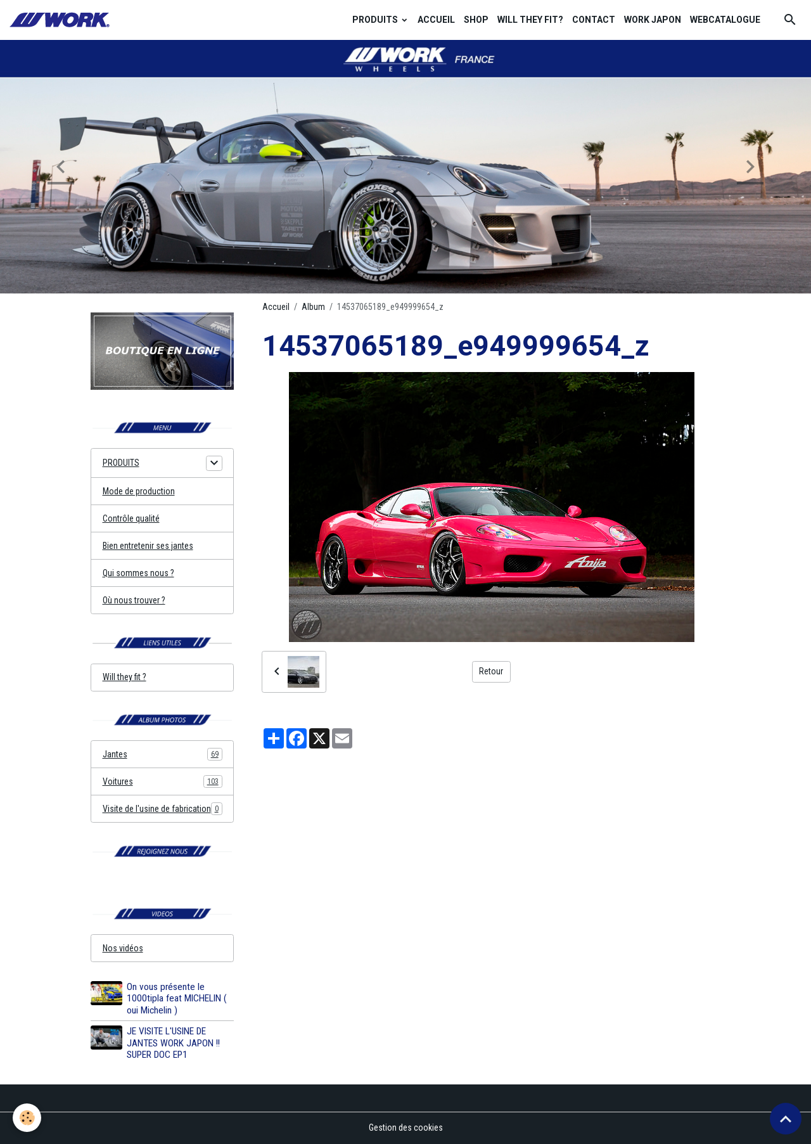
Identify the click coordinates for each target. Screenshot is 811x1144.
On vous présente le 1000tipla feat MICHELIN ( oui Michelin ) (177, 998)
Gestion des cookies (406, 1127)
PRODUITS (376, 20)
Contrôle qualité (131, 518)
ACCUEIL (436, 20)
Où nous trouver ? (134, 600)
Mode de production (139, 491)
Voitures (162, 781)
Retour (491, 671)
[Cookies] (27, 1117)
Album (313, 307)
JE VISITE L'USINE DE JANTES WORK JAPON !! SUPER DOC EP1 (173, 1042)
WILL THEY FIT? (530, 20)
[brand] (61, 20)
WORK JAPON (652, 20)
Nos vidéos (123, 948)
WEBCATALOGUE (725, 20)
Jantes (162, 754)
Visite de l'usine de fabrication (162, 808)
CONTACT (593, 20)
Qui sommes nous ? (138, 573)
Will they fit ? (124, 677)
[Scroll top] (785, 1118)
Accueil (276, 307)
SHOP (476, 20)
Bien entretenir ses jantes (148, 546)
